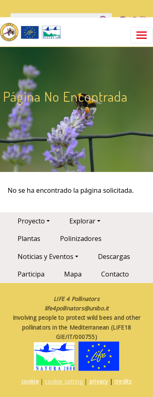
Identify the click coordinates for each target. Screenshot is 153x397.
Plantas (29, 238)
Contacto (115, 274)
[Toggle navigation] (141, 35)
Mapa (73, 274)
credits (123, 381)
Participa (31, 274)
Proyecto (31, 220)
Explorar (82, 220)
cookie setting (64, 381)
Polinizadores (81, 238)
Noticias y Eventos (45, 256)
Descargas (114, 256)
